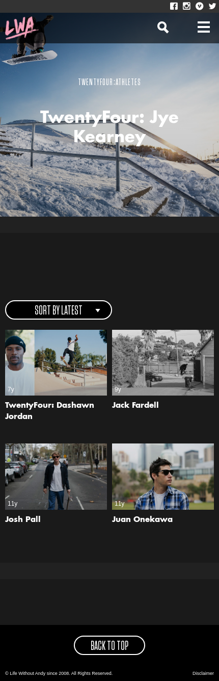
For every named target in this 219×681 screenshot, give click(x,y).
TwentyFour (95, 82)
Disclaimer (203, 673)
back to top (109, 646)
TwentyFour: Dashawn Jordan (49, 411)
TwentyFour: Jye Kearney (109, 128)
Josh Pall (23, 520)
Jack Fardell (135, 406)
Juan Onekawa (142, 520)
